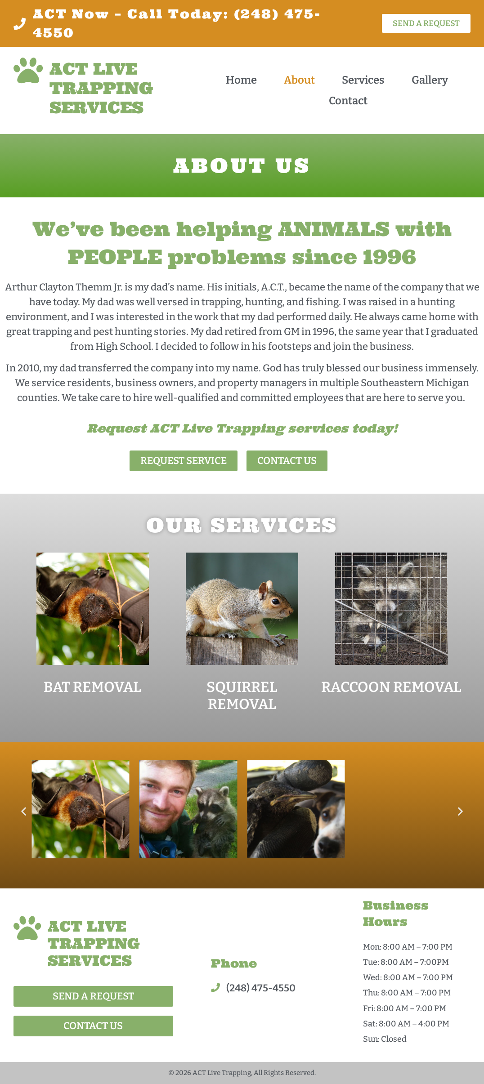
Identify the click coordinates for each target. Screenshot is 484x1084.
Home (241, 80)
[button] (23, 810)
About (299, 80)
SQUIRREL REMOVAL (242, 695)
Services (363, 80)
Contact (348, 100)
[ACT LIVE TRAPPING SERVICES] (28, 70)
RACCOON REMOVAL (391, 687)
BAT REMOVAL (92, 687)
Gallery (430, 80)
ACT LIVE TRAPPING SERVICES (101, 88)
